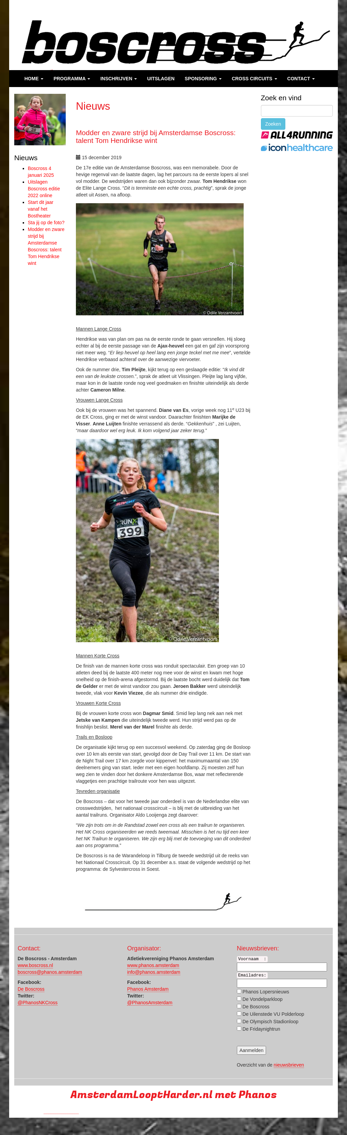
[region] (40, 119)
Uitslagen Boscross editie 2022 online (44, 188)
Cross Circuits (254, 78)
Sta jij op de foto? (46, 222)
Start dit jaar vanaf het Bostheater (40, 208)
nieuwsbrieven (289, 1065)
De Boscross (31, 989)
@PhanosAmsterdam (149, 1002)
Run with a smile (61, 1111)
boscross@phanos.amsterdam (50, 972)
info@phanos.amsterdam (153, 972)
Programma (72, 78)
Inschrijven (118, 78)
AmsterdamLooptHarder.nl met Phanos (173, 1094)
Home (33, 78)
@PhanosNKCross (38, 1002)
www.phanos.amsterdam (153, 965)
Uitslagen (161, 78)
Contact (301, 78)
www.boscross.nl (35, 965)
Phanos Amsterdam (147, 989)
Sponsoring (203, 78)
